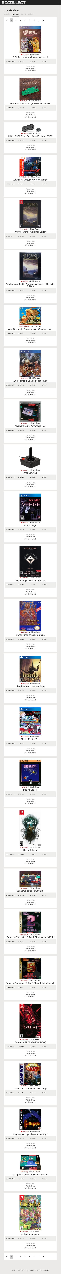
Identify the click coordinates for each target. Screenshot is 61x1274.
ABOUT (19, 1271)
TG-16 (24, 787)
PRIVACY (46, 1271)
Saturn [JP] (24, 934)
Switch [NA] (24, 229)
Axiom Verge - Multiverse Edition (30, 580)
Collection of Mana (30, 1234)
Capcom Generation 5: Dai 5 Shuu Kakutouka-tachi (30, 983)
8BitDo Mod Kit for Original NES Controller (30, 103)
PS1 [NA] (24, 1131)
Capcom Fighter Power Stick (30, 891)
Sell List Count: (30, 71)
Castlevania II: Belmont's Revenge (30, 1088)
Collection (7, 14)
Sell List (23, 14)
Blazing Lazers (30, 790)
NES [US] (24, 632)
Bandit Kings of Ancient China (30, 635)
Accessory (23, 101)
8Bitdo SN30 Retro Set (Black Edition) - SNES (30, 136)
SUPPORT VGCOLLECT (35, 1271)
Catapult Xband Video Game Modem (30, 1174)
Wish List (15, 14)
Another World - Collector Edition (30, 232)
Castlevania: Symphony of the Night (30, 1134)
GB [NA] (24, 1086)
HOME (14, 1271)
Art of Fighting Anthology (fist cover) (30, 381)
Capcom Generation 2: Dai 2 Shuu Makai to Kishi (30, 937)
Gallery (30, 14)
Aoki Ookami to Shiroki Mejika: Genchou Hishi (30, 329)
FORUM (24, 1271)
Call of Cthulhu (30, 850)
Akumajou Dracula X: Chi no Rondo (30, 180)
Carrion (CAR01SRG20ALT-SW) (30, 1042)
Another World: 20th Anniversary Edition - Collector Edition (30, 285)
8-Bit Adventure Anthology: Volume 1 (30, 57)
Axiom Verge (30, 525)
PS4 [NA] (24, 54)
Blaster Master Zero (30, 739)
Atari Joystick (30, 473)
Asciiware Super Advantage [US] (30, 426)
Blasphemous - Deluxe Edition (30, 686)
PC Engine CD (24, 177)
